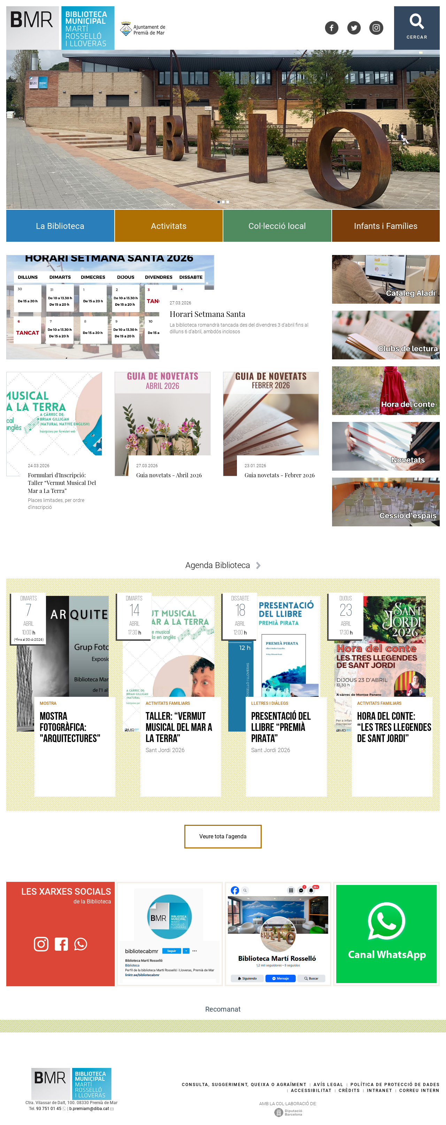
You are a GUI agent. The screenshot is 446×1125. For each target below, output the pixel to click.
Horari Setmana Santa (207, 314)
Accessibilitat (311, 1090)
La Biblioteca (60, 226)
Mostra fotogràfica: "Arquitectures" (70, 728)
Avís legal (329, 1084)
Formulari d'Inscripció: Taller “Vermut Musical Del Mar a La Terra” (62, 482)
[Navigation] (218, 202)
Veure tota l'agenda (223, 836)
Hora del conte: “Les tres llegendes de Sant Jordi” (394, 728)
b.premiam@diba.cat (89, 1108)
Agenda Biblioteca (217, 565)
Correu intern (419, 1090)
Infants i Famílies (385, 226)
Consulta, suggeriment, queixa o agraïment (244, 1084)
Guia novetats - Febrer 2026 (280, 475)
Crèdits (349, 1090)
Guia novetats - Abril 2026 (169, 475)
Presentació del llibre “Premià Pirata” (281, 728)
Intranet (379, 1090)
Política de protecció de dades (395, 1084)
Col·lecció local (277, 226)
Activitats (168, 226)
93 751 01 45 (48, 1108)
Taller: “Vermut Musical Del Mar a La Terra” (179, 728)
